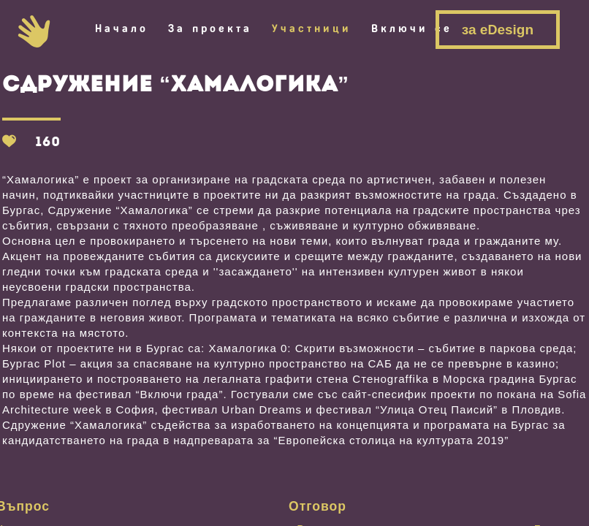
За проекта (210, 28)
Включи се (411, 28)
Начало (121, 28)
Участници (312, 28)
